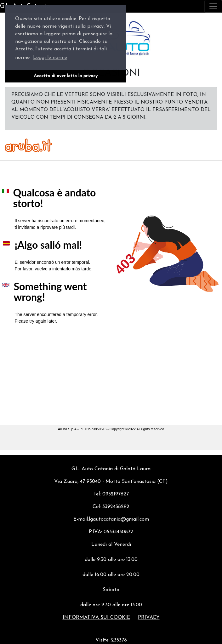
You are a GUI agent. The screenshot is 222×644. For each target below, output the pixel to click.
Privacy (149, 617)
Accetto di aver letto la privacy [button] (66, 76)
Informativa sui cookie (96, 617)
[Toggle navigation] (213, 6)
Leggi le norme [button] (50, 57)
